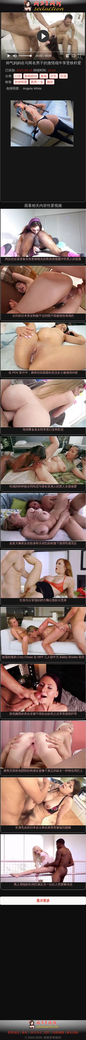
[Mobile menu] (3, 5)
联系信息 (13, 1032)
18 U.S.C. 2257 (40, 1032)
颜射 (50, 82)
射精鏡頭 (30, 76)
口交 (18, 76)
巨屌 (63, 76)
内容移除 (58, 1032)
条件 (25, 1032)
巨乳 (53, 76)
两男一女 (37, 82)
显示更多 (43, 900)
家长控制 (72, 1032)
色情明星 (21, 82)
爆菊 (44, 76)
